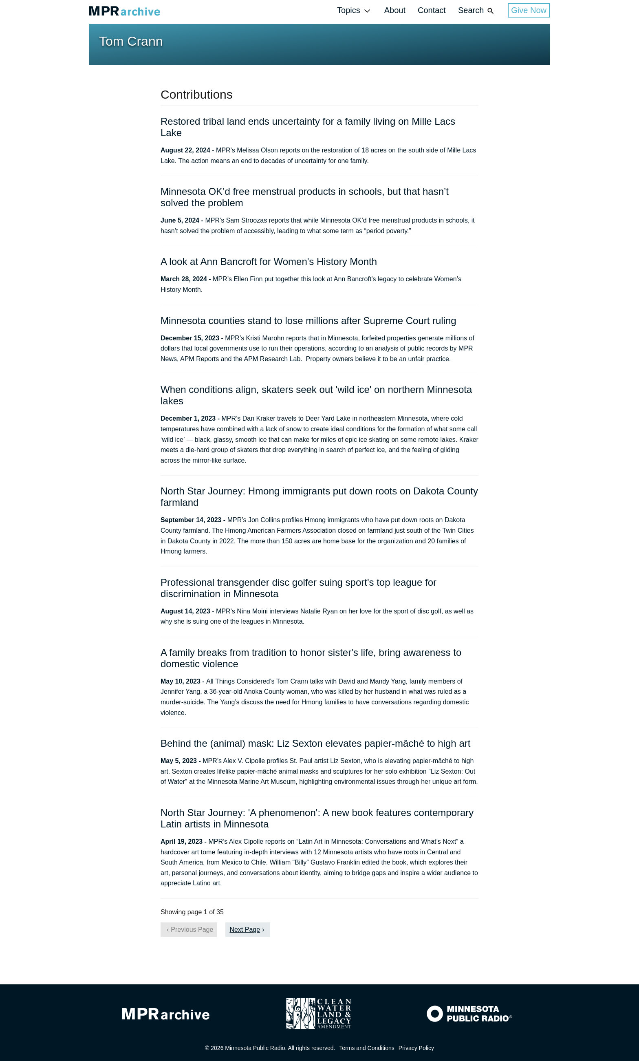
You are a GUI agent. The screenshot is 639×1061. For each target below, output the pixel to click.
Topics (354, 11)
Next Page (244, 929)
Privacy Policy (416, 1048)
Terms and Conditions (366, 1048)
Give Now (528, 10)
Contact (432, 10)
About (394, 10)
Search (477, 11)
